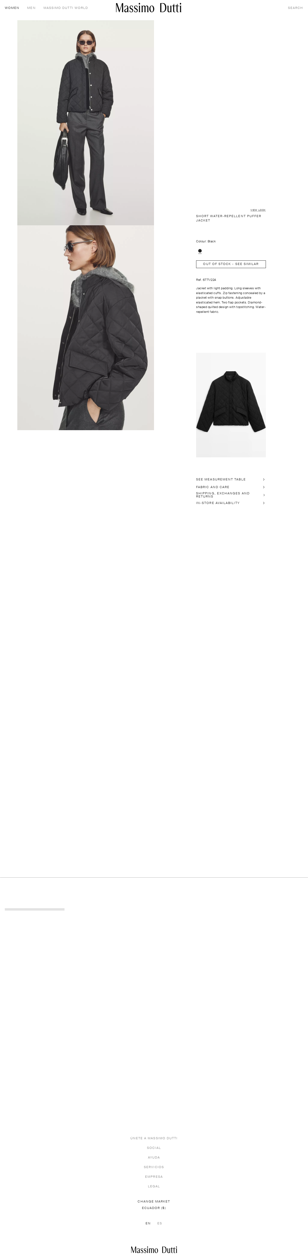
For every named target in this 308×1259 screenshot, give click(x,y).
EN (148, 1223)
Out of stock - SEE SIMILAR (231, 264)
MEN (31, 8)
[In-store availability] (231, 503)
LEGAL (154, 1186)
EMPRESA (154, 1176)
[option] (200, 251)
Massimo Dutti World (66, 8)
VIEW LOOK (258, 210)
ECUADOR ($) (154, 1208)
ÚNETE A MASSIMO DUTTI (154, 1138)
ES (159, 1223)
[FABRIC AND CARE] (231, 487)
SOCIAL (154, 1148)
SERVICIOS (154, 1167)
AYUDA (154, 1157)
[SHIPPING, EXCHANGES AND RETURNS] (231, 495)
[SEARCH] (295, 8)
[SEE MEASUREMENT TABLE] (231, 479)
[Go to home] (148, 8)
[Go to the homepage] (154, 1249)
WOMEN (12, 8)
